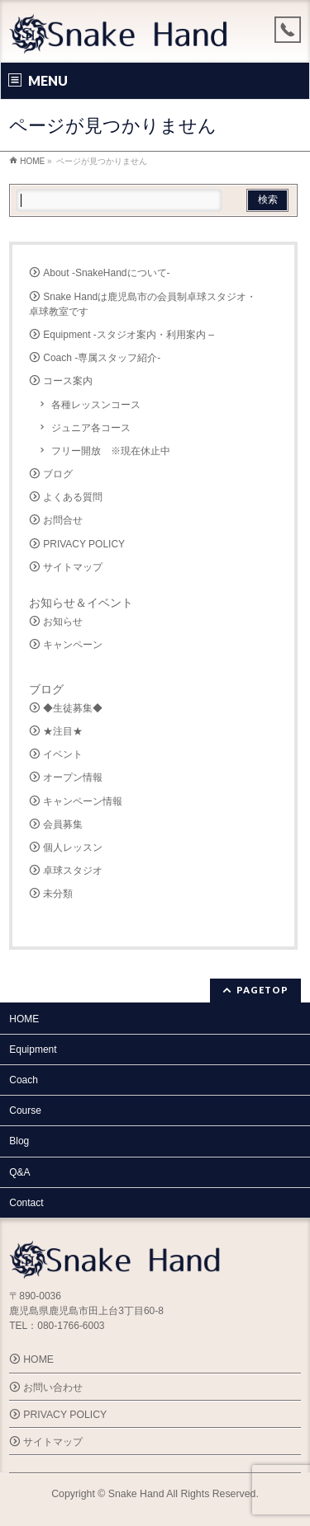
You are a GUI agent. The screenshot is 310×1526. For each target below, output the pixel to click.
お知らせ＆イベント (81, 602)
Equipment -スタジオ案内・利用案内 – (128, 334)
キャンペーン (73, 644)
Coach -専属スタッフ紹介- (101, 358)
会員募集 (63, 824)
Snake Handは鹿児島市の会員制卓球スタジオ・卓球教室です (142, 304)
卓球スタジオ (73, 870)
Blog (19, 1141)
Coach (23, 1080)
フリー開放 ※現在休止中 (110, 451)
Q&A (19, 1172)
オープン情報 (73, 777)
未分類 (58, 893)
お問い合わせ (53, 1387)
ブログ (58, 474)
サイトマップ (73, 567)
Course (25, 1110)
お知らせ (63, 621)
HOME (24, 1019)
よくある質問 (73, 497)
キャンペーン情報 (82, 801)
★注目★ (63, 731)
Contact (26, 1203)
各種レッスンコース (96, 405)
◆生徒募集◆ (73, 708)
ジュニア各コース (91, 428)
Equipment (32, 1049)
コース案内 (68, 381)
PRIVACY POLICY (84, 544)
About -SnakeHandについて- (106, 273)
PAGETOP (262, 989)
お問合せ (63, 520)
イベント (63, 754)
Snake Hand (136, 1494)
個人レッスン (73, 847)
